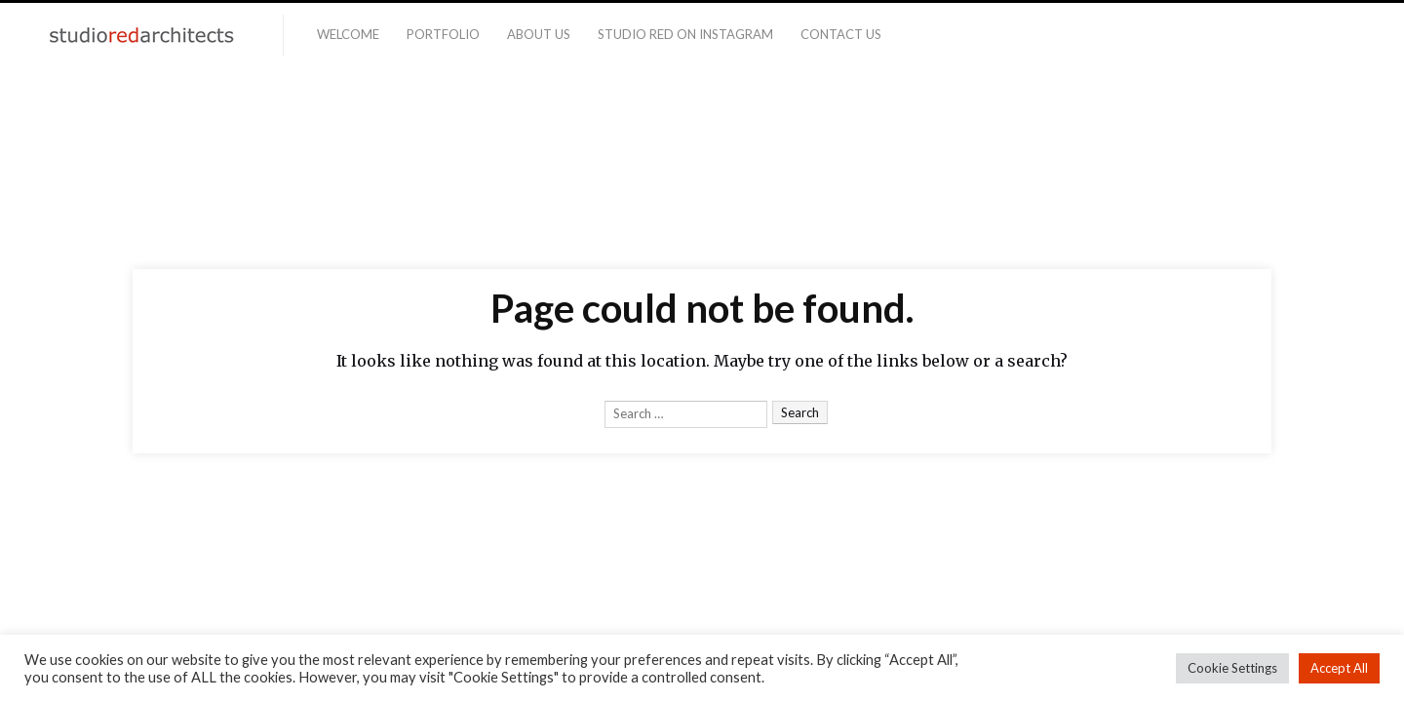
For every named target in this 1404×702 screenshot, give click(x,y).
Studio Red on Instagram (685, 34)
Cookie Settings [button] (1232, 668)
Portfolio (443, 34)
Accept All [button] (1339, 668)
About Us (538, 34)
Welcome (348, 34)
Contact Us (840, 34)
